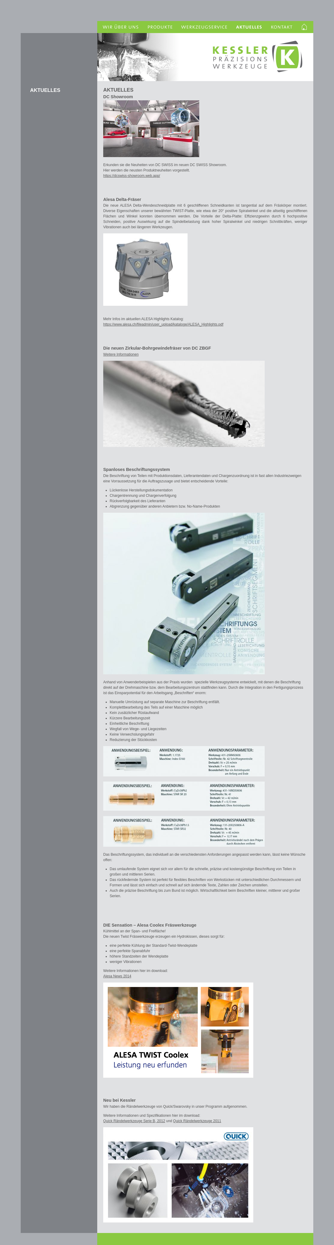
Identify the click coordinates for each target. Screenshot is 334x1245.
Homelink (305, 27)
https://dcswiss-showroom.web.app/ (131, 176)
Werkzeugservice (204, 27)
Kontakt (282, 27)
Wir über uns (119, 27)
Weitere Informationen (121, 354)
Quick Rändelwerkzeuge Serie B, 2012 (134, 1121)
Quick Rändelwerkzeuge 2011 (197, 1121)
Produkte (159, 27)
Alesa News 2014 (117, 976)
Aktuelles (249, 27)
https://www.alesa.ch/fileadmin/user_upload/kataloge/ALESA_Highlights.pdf (163, 324)
